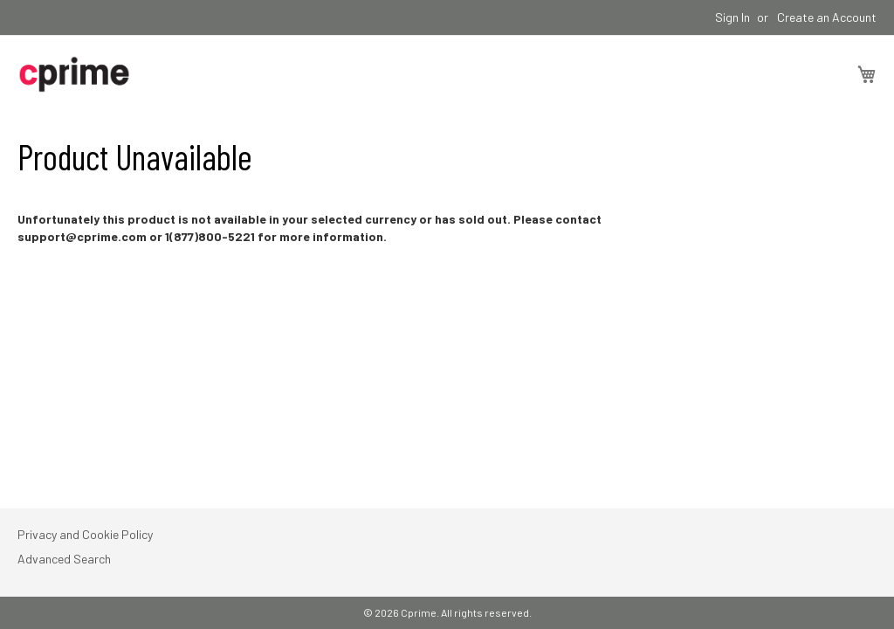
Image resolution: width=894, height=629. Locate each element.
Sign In (732, 17)
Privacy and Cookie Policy (85, 534)
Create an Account (827, 17)
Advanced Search (64, 558)
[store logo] (74, 74)
